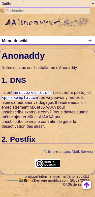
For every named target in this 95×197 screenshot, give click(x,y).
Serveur (87, 151)
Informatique (59, 151)
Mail (75, 151)
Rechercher (2, 11)
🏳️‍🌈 (21, 180)
